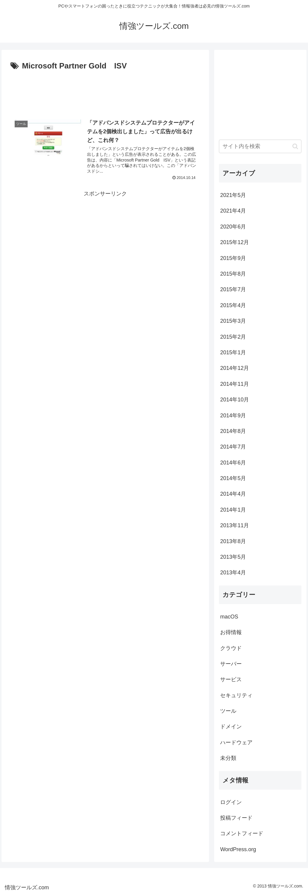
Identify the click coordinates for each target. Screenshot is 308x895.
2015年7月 (233, 289)
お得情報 (231, 632)
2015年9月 (233, 258)
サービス (231, 679)
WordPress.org (238, 849)
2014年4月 (233, 494)
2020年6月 (233, 227)
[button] (295, 146)
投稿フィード (236, 818)
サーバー (231, 664)
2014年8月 (233, 431)
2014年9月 (233, 416)
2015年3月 (233, 321)
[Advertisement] (105, 91)
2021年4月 (233, 211)
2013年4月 (233, 573)
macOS (229, 617)
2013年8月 (233, 541)
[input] (260, 146)
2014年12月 (234, 368)
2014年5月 (233, 478)
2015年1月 (233, 352)
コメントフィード (241, 833)
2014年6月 (233, 463)
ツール (228, 711)
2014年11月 (234, 384)
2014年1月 (233, 510)
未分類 (228, 758)
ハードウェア (236, 742)
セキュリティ (236, 695)
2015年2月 (233, 337)
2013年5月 (233, 557)
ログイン (231, 802)
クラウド (231, 648)
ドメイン (231, 727)
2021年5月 (233, 195)
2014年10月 (234, 400)
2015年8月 (233, 274)
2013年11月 (234, 525)
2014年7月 (233, 447)
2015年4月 (233, 305)
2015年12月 (234, 242)
